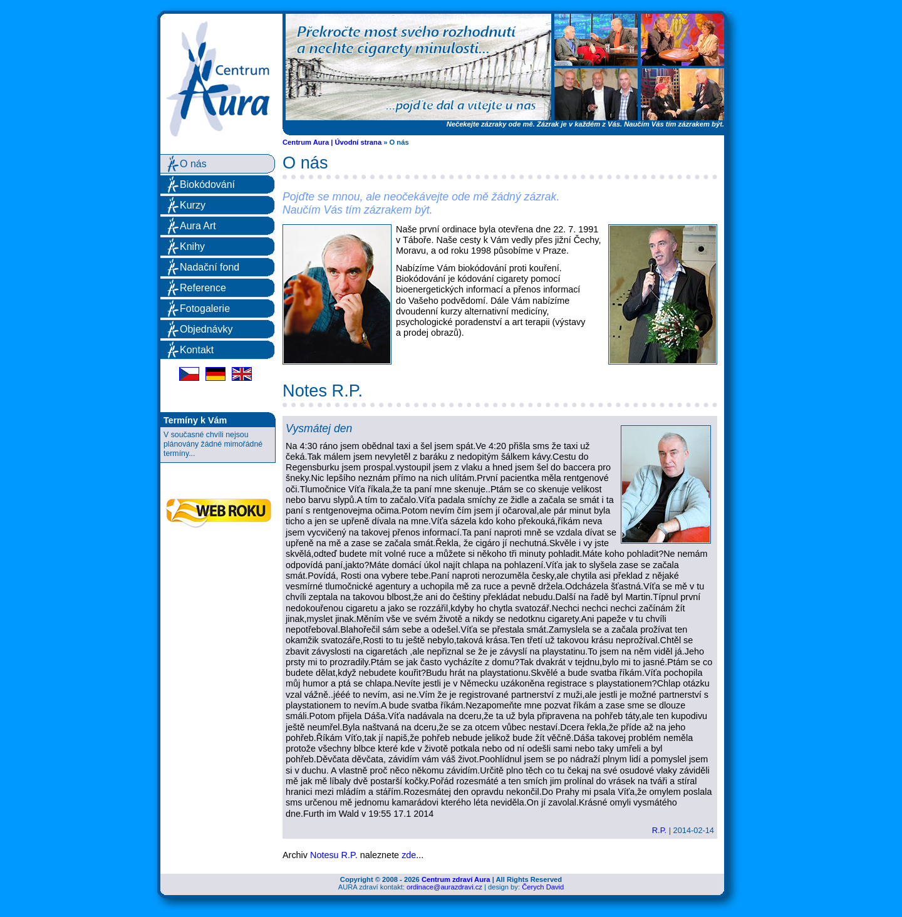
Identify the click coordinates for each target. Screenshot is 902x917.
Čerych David (543, 887)
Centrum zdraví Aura (456, 879)
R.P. (659, 830)
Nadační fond (209, 267)
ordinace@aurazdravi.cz (444, 887)
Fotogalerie (205, 308)
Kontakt (197, 350)
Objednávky (206, 329)
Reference (203, 287)
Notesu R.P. (334, 855)
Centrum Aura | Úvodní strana (332, 142)
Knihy (192, 246)
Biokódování (207, 184)
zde (409, 855)
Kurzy (192, 205)
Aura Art (198, 225)
